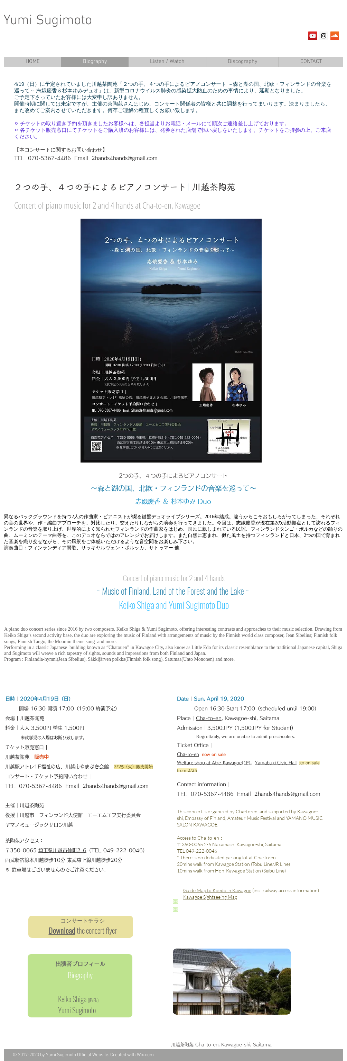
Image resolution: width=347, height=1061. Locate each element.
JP (90, 1000)
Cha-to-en (209, 718)
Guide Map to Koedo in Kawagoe (217, 890)
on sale (219, 754)
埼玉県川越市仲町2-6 (62, 850)
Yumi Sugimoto (47, 20)
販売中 (41, 756)
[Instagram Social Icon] (323, 35)
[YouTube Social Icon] (312, 35)
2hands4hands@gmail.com (125, 158)
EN (95, 1000)
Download (62, 930)
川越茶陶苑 (17, 756)
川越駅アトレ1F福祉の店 (32, 766)
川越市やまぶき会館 (87, 766)
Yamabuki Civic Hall (276, 762)
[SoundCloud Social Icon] (334, 35)
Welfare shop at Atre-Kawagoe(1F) (214, 762)
